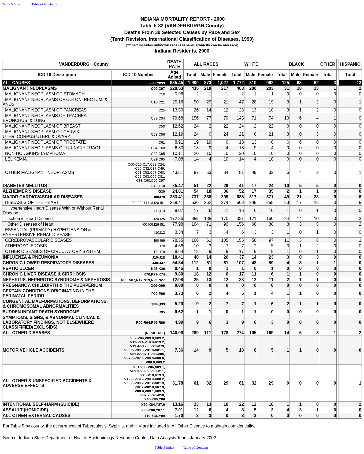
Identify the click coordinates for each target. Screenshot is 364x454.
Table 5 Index (12, 4)
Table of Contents (44, 4)
